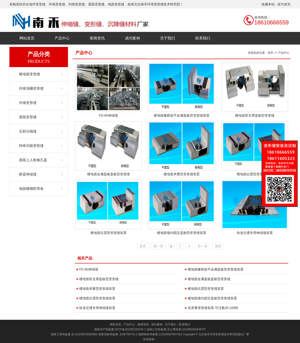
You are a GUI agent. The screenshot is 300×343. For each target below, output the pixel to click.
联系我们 (202, 38)
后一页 (202, 246)
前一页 (158, 246)
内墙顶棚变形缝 (31, 88)
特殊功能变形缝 (31, 146)
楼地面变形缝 (29, 74)
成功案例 (132, 38)
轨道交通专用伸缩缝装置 (255, 233)
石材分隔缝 (28, 131)
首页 (270, 52)
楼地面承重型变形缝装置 (182, 174)
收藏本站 (268, 4)
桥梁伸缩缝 (28, 174)
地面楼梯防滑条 (31, 189)
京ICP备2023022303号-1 (130, 329)
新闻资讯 (97, 38)
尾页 (218, 246)
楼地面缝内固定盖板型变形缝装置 (181, 233)
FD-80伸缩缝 (108, 115)
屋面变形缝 (28, 117)
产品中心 (62, 38)
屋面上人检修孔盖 (33, 160)
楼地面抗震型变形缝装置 (255, 174)
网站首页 (26, 38)
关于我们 (167, 38)
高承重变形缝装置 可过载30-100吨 (213, 308)
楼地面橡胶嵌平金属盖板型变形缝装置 (182, 115)
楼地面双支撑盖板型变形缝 (254, 115)
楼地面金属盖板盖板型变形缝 (108, 174)
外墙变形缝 (28, 103)
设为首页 (284, 4)
